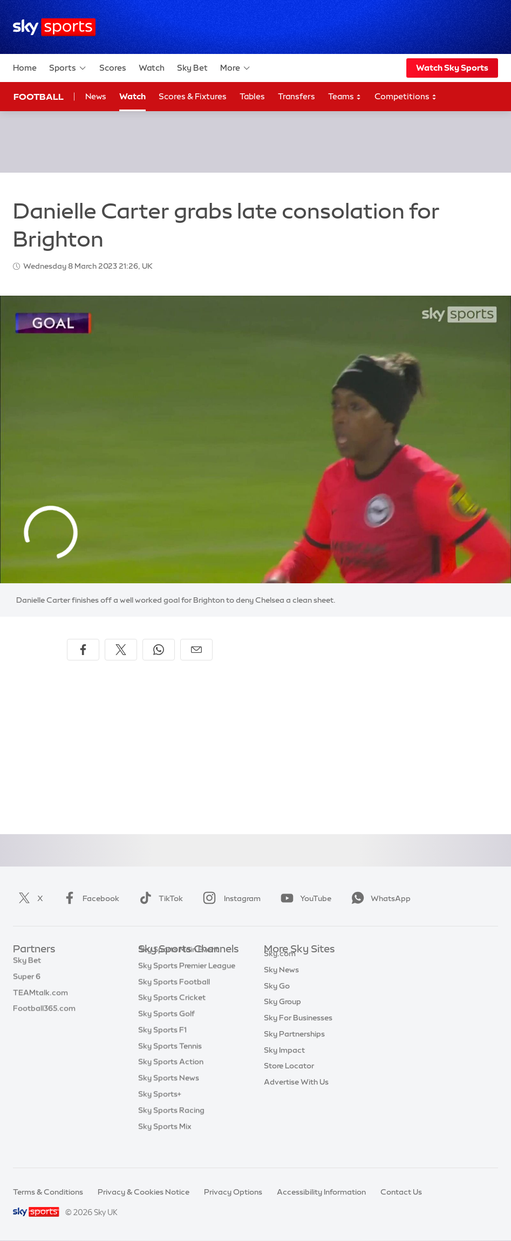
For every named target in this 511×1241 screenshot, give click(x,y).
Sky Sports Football (174, 998)
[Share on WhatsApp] (158, 649)
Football (38, 96)
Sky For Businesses (298, 1030)
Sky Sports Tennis (170, 1062)
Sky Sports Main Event (178, 966)
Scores (112, 68)
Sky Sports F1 (162, 1046)
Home (25, 68)
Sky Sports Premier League (186, 982)
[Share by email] (196, 649)
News (95, 96)
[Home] (54, 27)
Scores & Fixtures (193, 96)
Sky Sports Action (170, 1078)
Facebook (89, 898)
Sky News (281, 982)
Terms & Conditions (48, 1192)
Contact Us (401, 1192)
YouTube (303, 898)
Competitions (405, 96)
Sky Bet (192, 68)
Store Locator (289, 1078)
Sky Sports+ (159, 1110)
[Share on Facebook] (83, 649)
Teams (345, 96)
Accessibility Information (321, 1192)
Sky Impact (284, 1062)
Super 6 (26, 982)
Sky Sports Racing (171, 1126)
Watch (152, 68)
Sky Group (282, 1014)
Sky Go (277, 998)
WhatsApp (379, 898)
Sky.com (280, 966)
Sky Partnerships (294, 1046)
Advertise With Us (296, 1094)
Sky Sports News (168, 1094)
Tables (252, 96)
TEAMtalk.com (40, 998)
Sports (68, 68)
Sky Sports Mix (165, 1143)
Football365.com (44, 1014)
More (235, 68)
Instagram (230, 898)
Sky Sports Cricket (172, 1014)
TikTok (159, 898)
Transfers (296, 96)
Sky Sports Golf (166, 1030)
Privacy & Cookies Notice (143, 1192)
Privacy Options (233, 1192)
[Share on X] (121, 649)
